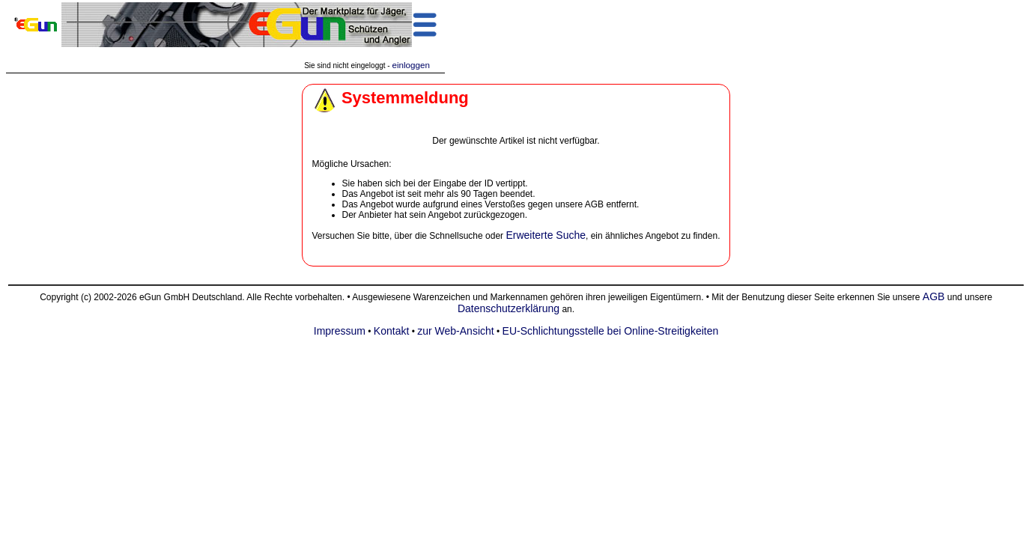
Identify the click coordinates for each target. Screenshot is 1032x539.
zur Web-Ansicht (455, 331)
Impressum (339, 331)
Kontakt (391, 331)
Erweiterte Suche (546, 235)
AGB (934, 296)
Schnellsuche (455, 236)
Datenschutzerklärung (508, 308)
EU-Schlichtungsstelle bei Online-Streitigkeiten (611, 331)
